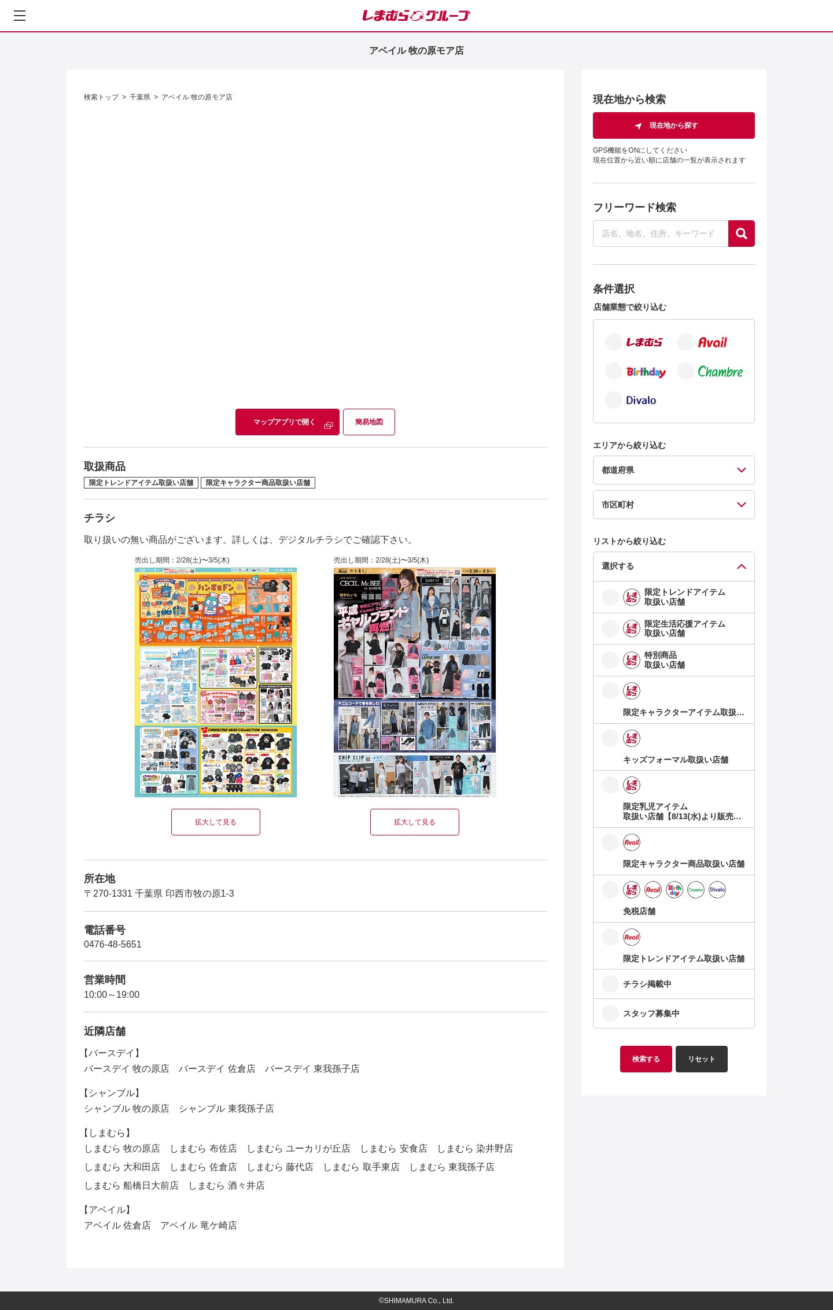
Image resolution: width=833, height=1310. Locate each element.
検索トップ (101, 97)
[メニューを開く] (19, 15)
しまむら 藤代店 (280, 1167)
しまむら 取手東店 (361, 1167)
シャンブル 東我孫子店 (226, 1108)
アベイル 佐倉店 (117, 1225)
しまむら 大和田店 (122, 1167)
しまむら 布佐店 (203, 1148)
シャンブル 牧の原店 (126, 1108)
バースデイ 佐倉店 (217, 1069)
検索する (646, 1059)
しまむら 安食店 (393, 1148)
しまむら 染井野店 (475, 1148)
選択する (618, 566)
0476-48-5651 (113, 944)
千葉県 (140, 97)
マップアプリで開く (284, 422)
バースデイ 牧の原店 (126, 1069)
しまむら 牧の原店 (122, 1148)
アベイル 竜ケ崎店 (198, 1225)
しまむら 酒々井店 (226, 1185)
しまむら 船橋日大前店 (131, 1185)
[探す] (741, 233)
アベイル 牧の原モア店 (197, 97)
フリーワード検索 (634, 207)
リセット (702, 1059)
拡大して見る (216, 822)
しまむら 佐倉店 (203, 1167)
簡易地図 (369, 422)
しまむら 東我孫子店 (452, 1167)
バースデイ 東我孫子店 (312, 1069)
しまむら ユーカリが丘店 (298, 1148)
